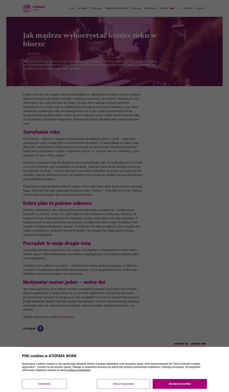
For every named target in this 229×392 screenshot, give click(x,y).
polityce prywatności (78, 370)
